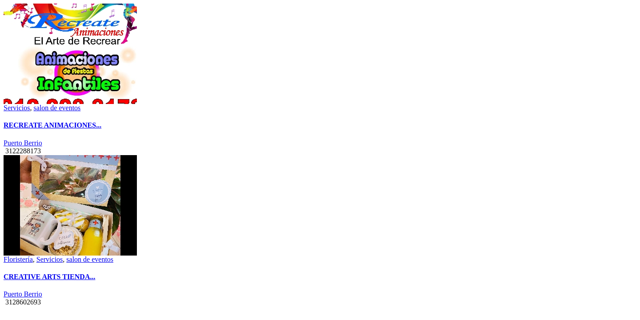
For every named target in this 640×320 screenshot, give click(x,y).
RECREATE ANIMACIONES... (52, 125)
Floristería (18, 259)
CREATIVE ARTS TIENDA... (49, 276)
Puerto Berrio (23, 143)
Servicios (17, 108)
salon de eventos (57, 108)
